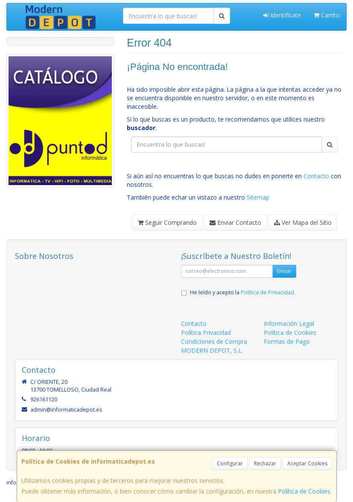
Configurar (230, 463)
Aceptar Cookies (307, 463)
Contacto (316, 176)
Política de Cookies (304, 491)
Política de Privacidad (267, 292)
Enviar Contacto (235, 222)
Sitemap (258, 197)
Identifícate (282, 15)
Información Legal (289, 323)
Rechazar (265, 463)
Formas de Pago (287, 341)
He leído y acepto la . (242, 292)
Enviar (284, 271)
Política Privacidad (206, 332)
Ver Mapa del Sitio (303, 222)
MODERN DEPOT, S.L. (212, 350)
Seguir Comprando (167, 222)
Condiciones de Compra (214, 341)
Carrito (327, 15)
